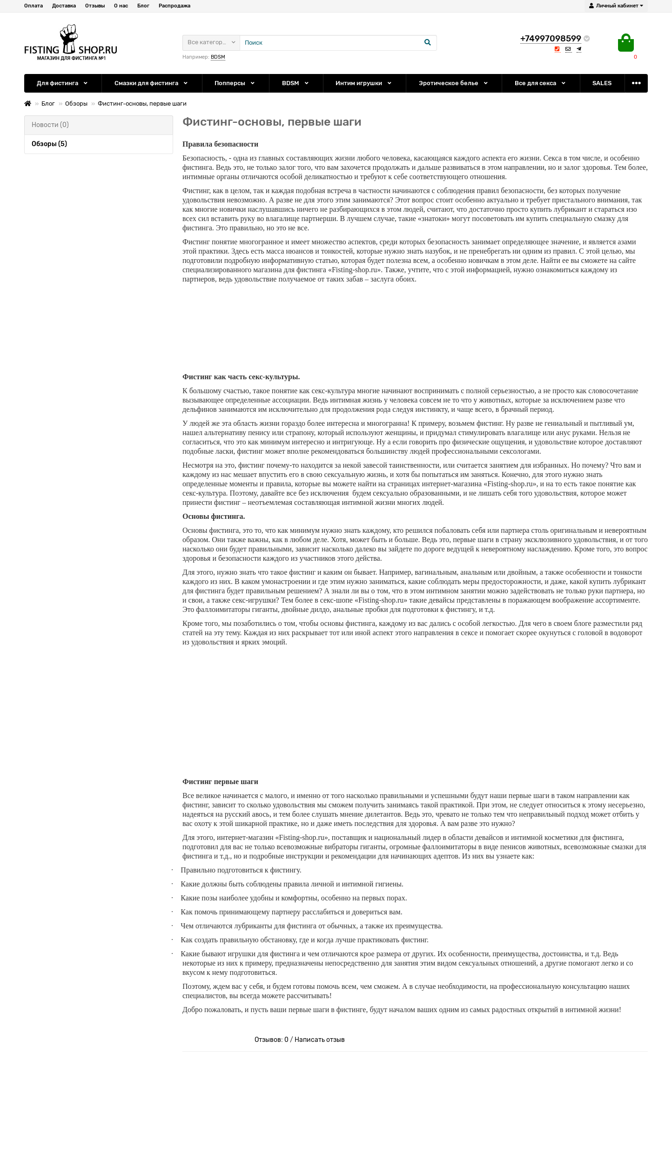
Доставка (64, 6)
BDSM (218, 57)
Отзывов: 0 (272, 1039)
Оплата (33, 6)
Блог (143, 6)
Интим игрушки (364, 83)
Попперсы (235, 83)
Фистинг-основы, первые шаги (142, 103)
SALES (602, 83)
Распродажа (174, 6)
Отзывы (95, 6)
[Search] (338, 43)
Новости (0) (50, 125)
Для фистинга (63, 83)
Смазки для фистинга (151, 83)
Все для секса (541, 83)
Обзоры (76, 103)
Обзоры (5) (49, 144)
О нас (121, 6)
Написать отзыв (320, 1039)
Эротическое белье (454, 83)
